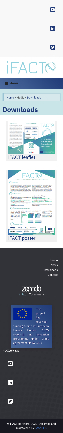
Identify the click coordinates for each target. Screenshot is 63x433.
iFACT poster (21, 238)
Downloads (34, 97)
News (54, 265)
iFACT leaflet (21, 157)
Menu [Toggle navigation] (11, 83)
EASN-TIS (41, 428)
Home (10, 97)
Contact (53, 275)
